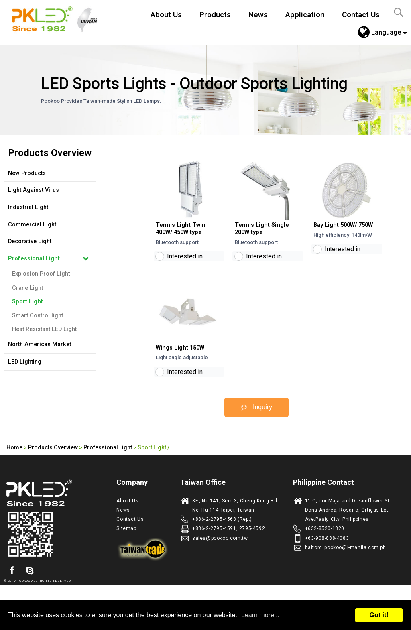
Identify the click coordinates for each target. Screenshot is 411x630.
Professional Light (34, 258)
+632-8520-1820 (324, 541)
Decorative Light (29, 241)
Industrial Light (28, 207)
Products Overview (53, 460)
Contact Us (361, 14)
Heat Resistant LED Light (44, 329)
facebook (12, 583)
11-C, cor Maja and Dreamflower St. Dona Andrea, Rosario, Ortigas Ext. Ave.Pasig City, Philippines (348, 522)
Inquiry (256, 419)
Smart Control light (37, 315)
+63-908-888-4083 (327, 550)
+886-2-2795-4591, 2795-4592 (228, 541)
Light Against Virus (33, 190)
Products (215, 14)
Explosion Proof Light (41, 273)
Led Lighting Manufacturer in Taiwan (59, 18)
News (258, 14)
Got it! (378, 615)
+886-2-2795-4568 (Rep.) (222, 532)
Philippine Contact (323, 494)
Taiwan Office (203, 494)
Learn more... (260, 615)
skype (30, 583)
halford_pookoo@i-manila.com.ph (345, 560)
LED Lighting (24, 361)
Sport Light (27, 301)
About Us (166, 14)
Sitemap (126, 541)
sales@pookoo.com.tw (220, 550)
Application (304, 14)
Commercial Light (32, 224)
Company (132, 494)
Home (14, 460)
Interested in (185, 262)
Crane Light (27, 288)
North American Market (39, 344)
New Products (27, 173)
